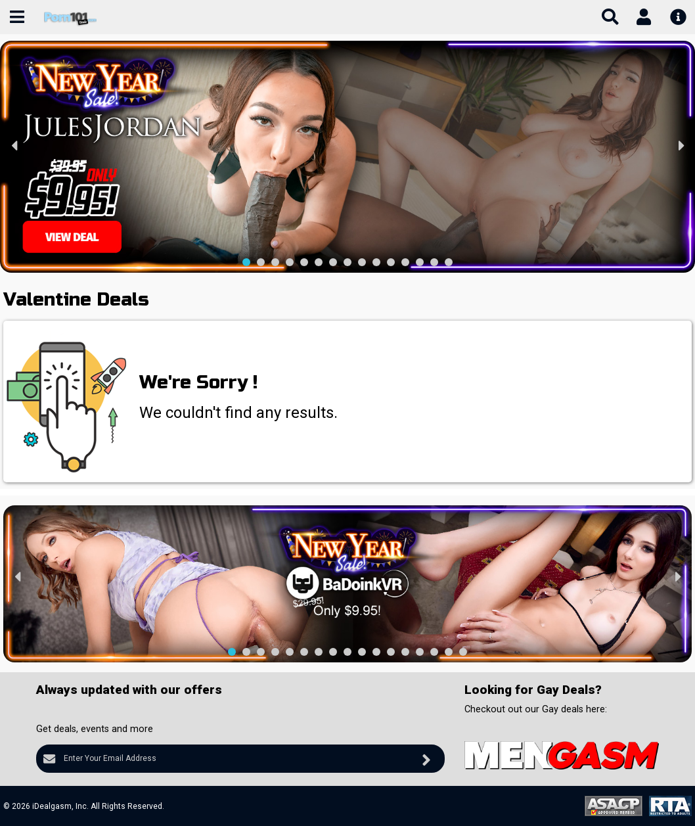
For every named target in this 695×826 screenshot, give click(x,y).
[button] (246, 262)
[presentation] (14, 144)
